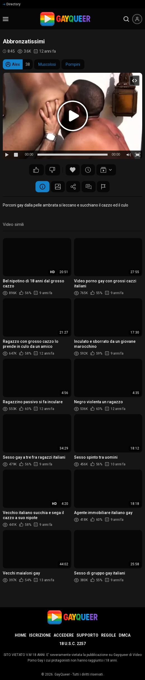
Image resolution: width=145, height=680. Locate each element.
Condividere (73, 186)
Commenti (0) (88, 186)
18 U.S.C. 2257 (72, 643)
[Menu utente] (137, 19)
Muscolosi (47, 64)
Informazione (42, 186)
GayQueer (62, 674)
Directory (11, 4)
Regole (108, 635)
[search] (126, 19)
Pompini (73, 64)
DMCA (124, 635)
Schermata (58, 186)
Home (20, 635)
